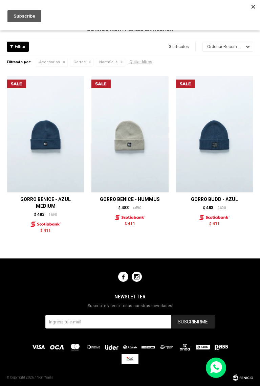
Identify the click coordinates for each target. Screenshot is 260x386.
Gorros (79, 62)
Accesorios (49, 62)
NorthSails (108, 62)
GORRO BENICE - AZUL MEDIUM (45, 203)
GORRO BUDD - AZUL (214, 199)
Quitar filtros (140, 62)
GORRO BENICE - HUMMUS (130, 199)
